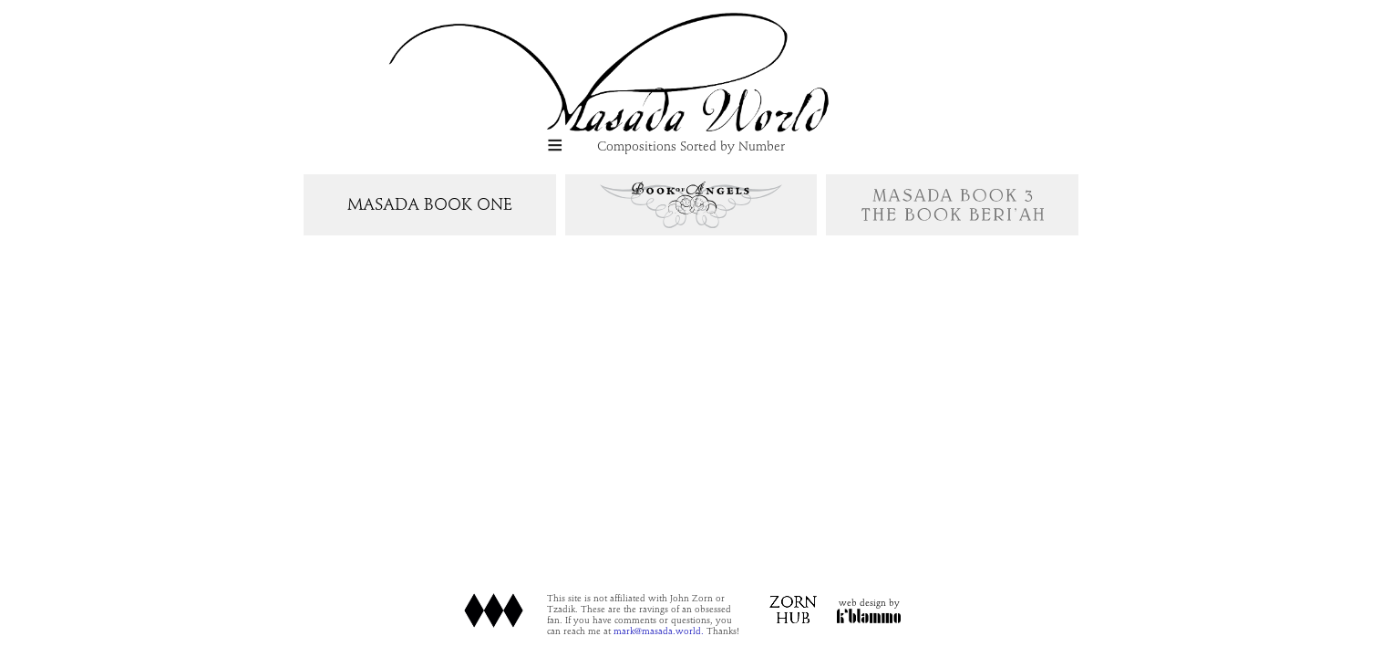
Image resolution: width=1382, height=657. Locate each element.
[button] (555, 147)
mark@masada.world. (642, 631)
